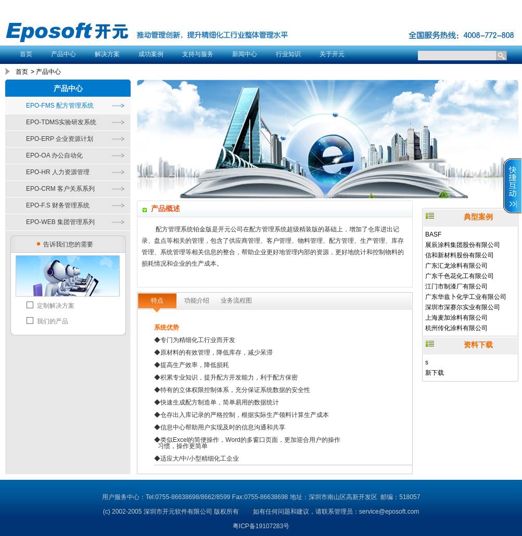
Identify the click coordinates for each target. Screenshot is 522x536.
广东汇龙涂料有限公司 (456, 265)
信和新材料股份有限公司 (459, 255)
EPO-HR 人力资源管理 (58, 172)
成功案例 (150, 54)
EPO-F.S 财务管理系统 (58, 205)
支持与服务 (197, 54)
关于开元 (332, 54)
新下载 (434, 372)
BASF (433, 234)
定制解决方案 (55, 305)
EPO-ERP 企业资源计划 (59, 138)
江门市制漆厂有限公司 (456, 286)
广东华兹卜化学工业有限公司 (465, 296)
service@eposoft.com (389, 511)
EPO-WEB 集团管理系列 (60, 222)
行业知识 (288, 54)
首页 (26, 54)
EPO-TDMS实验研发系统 (61, 122)
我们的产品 (52, 321)
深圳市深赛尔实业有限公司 (462, 307)
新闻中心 (244, 54)
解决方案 (107, 54)
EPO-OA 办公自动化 (54, 155)
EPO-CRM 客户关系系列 (60, 188)
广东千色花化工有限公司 (459, 276)
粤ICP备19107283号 (261, 526)
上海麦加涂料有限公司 (456, 317)
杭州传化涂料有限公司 (456, 328)
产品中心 (63, 54)
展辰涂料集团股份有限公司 (462, 245)
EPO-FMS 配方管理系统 (60, 105)
